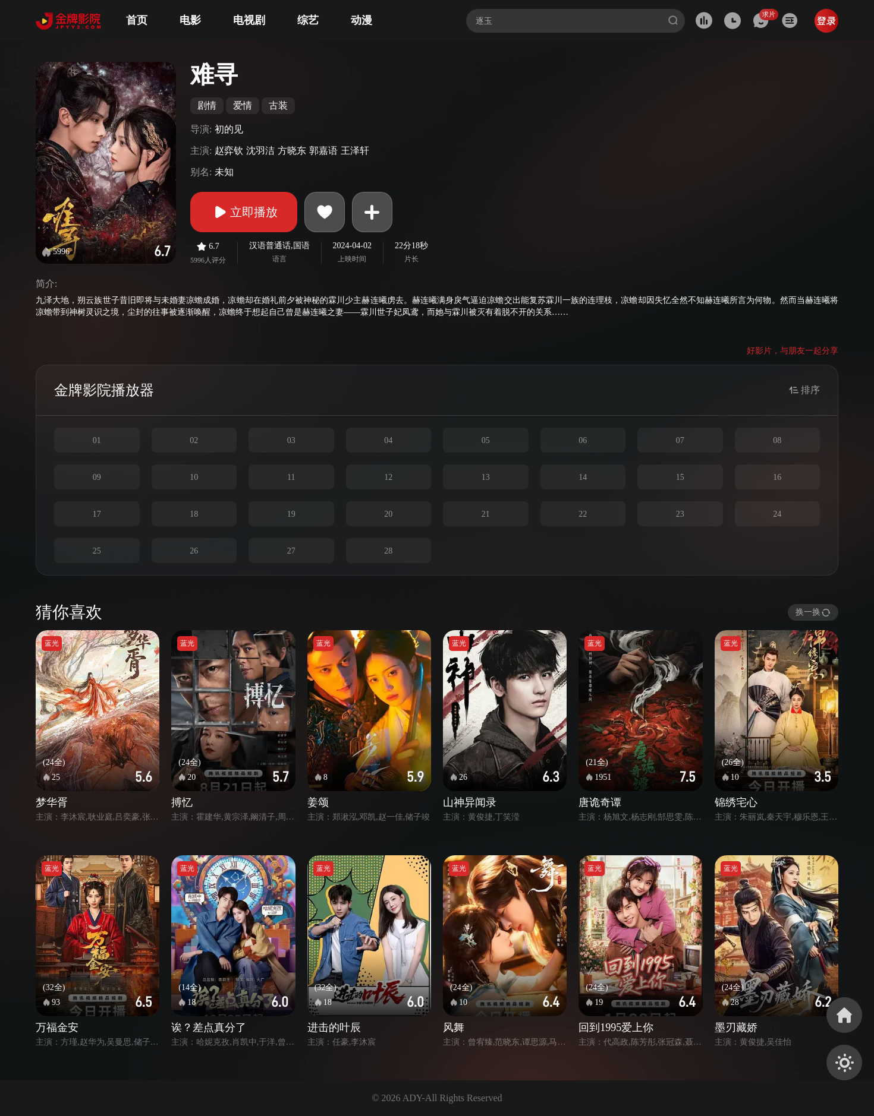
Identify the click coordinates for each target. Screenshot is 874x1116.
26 (194, 550)
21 (486, 514)
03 (291, 440)
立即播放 (244, 212)
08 (777, 440)
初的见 (229, 129)
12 (388, 477)
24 (777, 514)
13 (486, 477)
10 (194, 477)
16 (777, 477)
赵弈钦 (229, 151)
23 (680, 514)
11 (291, 477)
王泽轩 (355, 151)
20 (388, 514)
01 (97, 440)
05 (486, 440)
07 (680, 440)
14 (583, 477)
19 (291, 514)
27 (291, 550)
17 (97, 514)
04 (388, 440)
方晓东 (292, 151)
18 (194, 514)
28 (388, 550)
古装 (278, 105)
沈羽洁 (260, 151)
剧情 (206, 105)
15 (680, 477)
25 (97, 550)
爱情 (242, 105)
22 (583, 514)
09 (97, 477)
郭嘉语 (323, 151)
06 (583, 440)
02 (194, 440)
